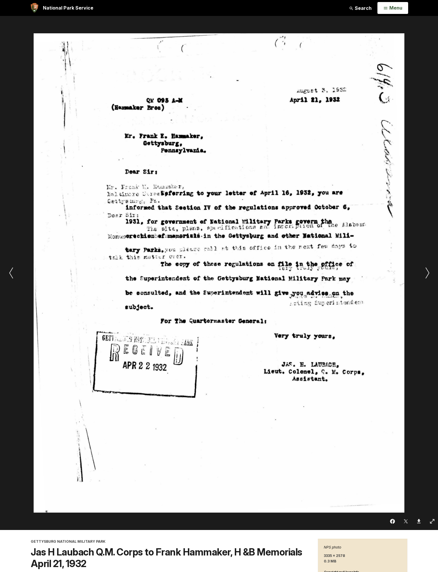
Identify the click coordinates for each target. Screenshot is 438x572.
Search (360, 8)
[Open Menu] (392, 8)
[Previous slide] (11, 273)
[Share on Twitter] (406, 521)
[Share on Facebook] (393, 521)
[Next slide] (427, 273)
